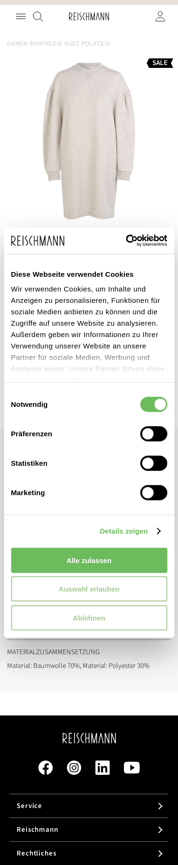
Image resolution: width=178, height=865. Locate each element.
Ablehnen (89, 617)
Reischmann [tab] (37, 830)
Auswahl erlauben (88, 589)
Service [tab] (29, 806)
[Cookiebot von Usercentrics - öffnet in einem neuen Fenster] (126, 241)
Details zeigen (124, 531)
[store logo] (88, 16)
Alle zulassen (89, 560)
